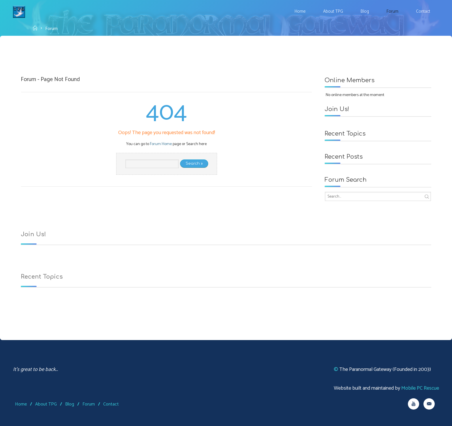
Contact (111, 404)
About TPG (46, 404)
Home (21, 404)
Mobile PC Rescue (420, 388)
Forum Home (161, 144)
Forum (88, 404)
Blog (69, 404)
